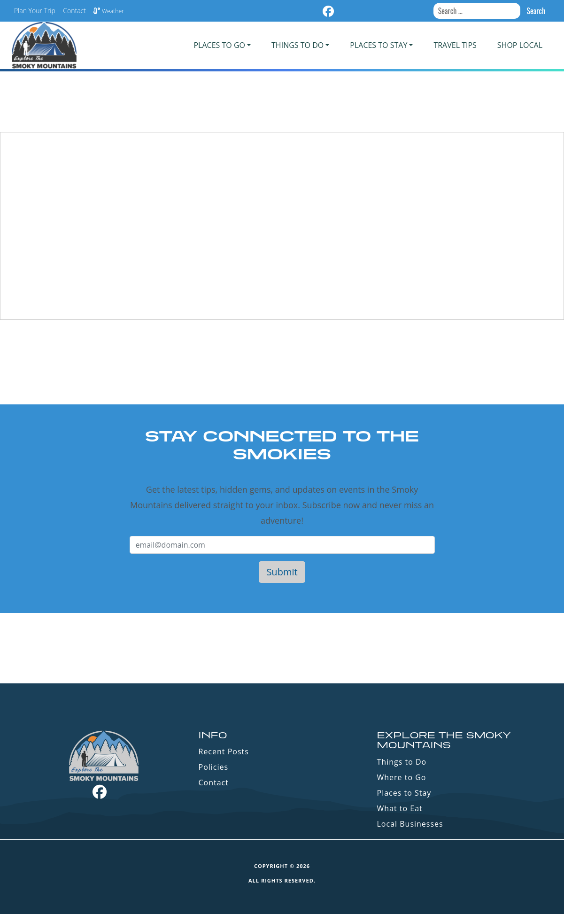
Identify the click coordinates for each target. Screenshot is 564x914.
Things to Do (402, 762)
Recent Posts (224, 751)
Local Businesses (410, 824)
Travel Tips (454, 45)
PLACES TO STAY (378, 45)
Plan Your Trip (34, 10)
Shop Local (519, 45)
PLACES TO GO (219, 45)
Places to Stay (404, 793)
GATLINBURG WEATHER (282, 648)
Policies (214, 767)
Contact (74, 10)
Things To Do (297, 45)
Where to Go (401, 777)
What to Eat (400, 808)
